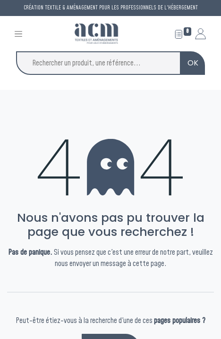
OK (192, 62)
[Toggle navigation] (18, 34)
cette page (148, 263)
